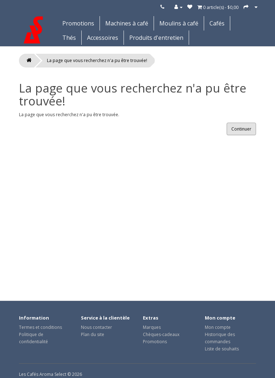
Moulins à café (178, 23)
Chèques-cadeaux (161, 334)
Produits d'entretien (156, 38)
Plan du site (92, 334)
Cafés (217, 23)
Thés (69, 38)
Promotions (78, 23)
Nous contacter (96, 327)
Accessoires (102, 38)
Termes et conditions (40, 327)
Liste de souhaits (222, 349)
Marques (152, 327)
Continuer (241, 129)
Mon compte (218, 327)
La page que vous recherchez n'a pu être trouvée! (97, 60)
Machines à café (126, 23)
